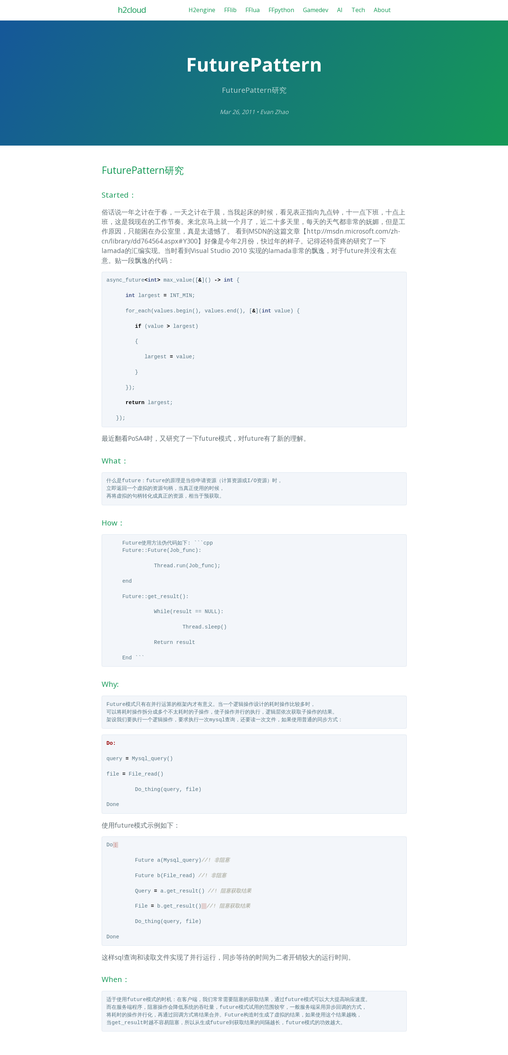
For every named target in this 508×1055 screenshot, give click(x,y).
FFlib (230, 10)
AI (340, 10)
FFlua (252, 10)
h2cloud (132, 9)
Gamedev (315, 10)
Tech (358, 10)
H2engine (202, 10)
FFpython (281, 10)
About (382, 10)
